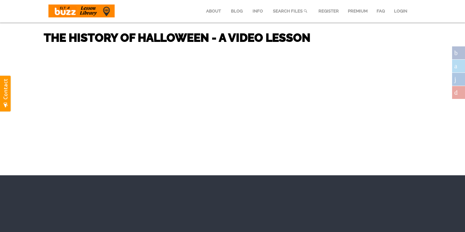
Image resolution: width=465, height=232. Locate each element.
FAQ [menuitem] (381, 11)
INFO (258, 11)
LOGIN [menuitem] (400, 11)
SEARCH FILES (290, 11)
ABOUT (213, 11)
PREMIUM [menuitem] (357, 11)
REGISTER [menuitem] (328, 11)
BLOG (237, 11)
